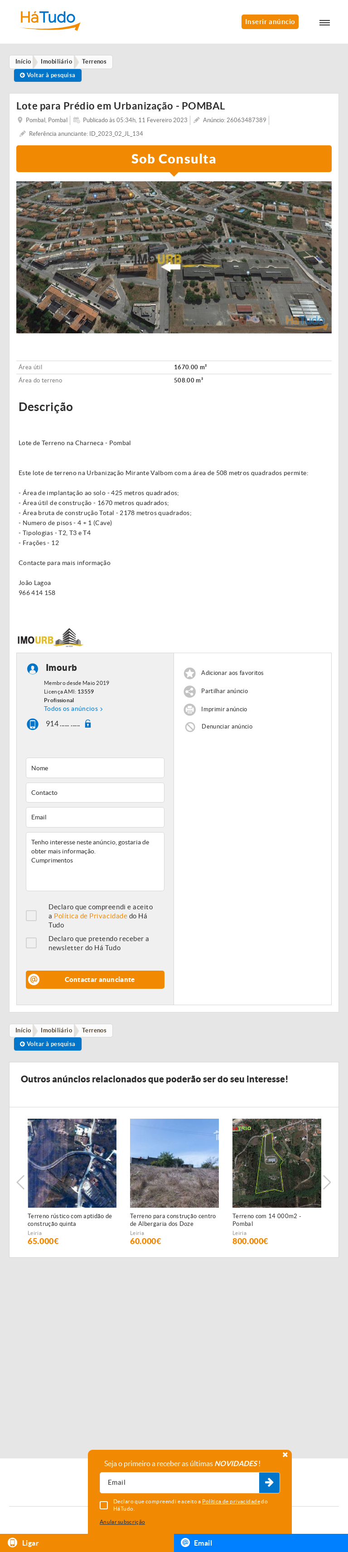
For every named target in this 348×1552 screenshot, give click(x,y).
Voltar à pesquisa (49, 76)
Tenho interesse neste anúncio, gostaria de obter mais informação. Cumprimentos (95, 863)
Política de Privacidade (90, 918)
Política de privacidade (231, 1501)
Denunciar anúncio (227, 728)
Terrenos (99, 1033)
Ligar (23, 1542)
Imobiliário (59, 1033)
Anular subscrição (122, 1522)
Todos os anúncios (71, 711)
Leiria (35, 1237)
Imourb (61, 670)
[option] (174, 259)
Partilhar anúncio (224, 693)
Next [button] (328, 1186)
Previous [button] (20, 1186)
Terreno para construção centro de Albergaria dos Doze (173, 1223)
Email (196, 1542)
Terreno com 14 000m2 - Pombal (266, 1223)
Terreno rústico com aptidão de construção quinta (70, 1223)
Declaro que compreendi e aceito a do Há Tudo (100, 918)
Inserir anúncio (270, 21)
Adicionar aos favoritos (232, 675)
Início (25, 1033)
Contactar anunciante (100, 982)
